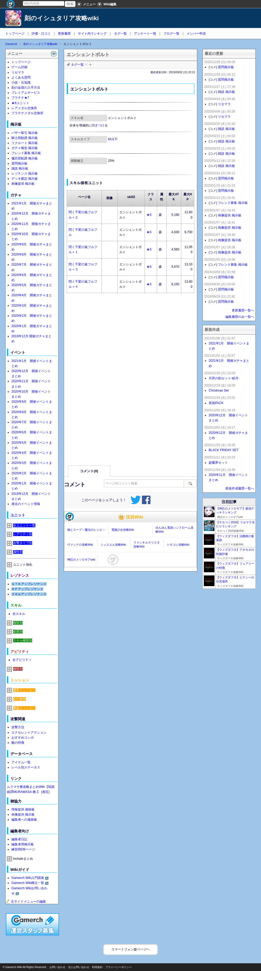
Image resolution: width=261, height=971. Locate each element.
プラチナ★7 (20, 98)
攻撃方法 (17, 727)
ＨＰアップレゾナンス (27, 589)
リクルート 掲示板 (24, 143)
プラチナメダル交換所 (27, 113)
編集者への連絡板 (24, 819)
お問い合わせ (57, 967)
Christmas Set (219, 390)
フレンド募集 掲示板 (26, 153)
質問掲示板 (19, 163)
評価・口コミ (41, 33)
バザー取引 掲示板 (24, 133)
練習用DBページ (23, 849)
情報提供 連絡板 (23, 809)
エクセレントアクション (29, 732)
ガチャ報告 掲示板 (24, 148)
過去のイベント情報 (25, 504)
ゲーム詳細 (19, 67)
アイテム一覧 (21, 762)
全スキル (18, 614)
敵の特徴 (17, 742)
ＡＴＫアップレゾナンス (29, 584)
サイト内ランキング (92, 33)
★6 (148, 215)
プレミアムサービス (25, 92)
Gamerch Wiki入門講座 (27, 878)
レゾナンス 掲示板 (24, 173)
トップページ (14, 33)
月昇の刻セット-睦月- (224, 378)
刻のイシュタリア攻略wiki (61, 18)
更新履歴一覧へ (243, 310)
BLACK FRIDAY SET (223, 450)
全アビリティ (22, 660)
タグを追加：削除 (90, 65)
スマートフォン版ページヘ (130, 949)
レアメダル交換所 (24, 108)
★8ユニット (20, 103)
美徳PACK (216, 403)
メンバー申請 (196, 33)
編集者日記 (19, 839)
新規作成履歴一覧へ (239, 488)
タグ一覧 (120, 33)
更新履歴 (64, 33)
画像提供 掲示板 (23, 184)
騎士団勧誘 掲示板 (24, 138)
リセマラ (17, 72)
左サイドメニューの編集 (26, 901)
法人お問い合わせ (78, 967)
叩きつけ (98, 125)
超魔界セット (218, 462)
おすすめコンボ (22, 737)
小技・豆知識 (21, 82)
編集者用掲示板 (22, 844)
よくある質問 (21, 77)
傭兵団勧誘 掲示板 (24, 158)
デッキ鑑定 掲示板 (24, 178)
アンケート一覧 (145, 33)
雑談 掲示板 (19, 168)
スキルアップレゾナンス (29, 594)
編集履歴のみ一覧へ (239, 317)
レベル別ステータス (25, 767)
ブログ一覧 (171, 33)
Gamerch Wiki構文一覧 (27, 883)
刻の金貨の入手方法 (25, 87)
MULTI (112, 139)
